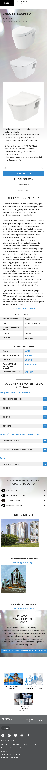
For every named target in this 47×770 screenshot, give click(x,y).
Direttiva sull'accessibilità (9, 758)
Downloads (23, 184)
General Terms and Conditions (11, 754)
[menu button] (44, 3)
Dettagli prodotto (23, 179)
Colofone (4, 751)
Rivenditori (24, 173)
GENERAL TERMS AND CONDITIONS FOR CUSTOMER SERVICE (19, 745)
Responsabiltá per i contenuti (11, 748)
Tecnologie (23, 190)
